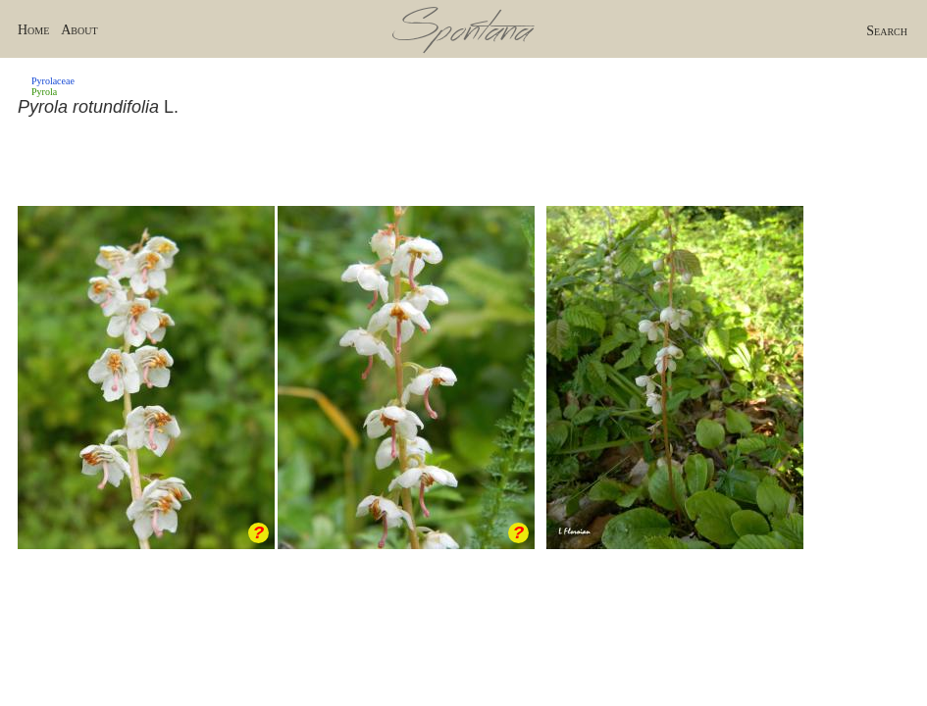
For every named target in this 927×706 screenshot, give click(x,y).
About (79, 30)
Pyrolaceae (53, 81)
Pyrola (44, 91)
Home (33, 30)
